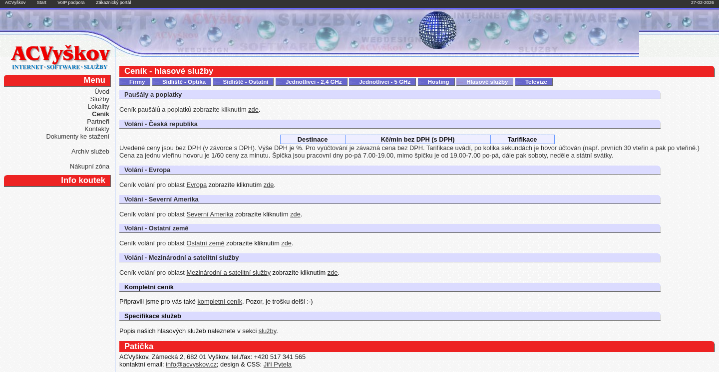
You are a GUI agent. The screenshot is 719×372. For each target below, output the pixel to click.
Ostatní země (205, 243)
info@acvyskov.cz (191, 364)
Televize (536, 82)
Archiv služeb (90, 151)
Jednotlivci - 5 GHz (384, 82)
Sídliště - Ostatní (246, 82)
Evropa (196, 184)
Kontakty (96, 129)
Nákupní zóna (89, 166)
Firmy (137, 82)
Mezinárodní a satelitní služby (228, 272)
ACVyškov (15, 2)
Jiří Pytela (278, 364)
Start (41, 2)
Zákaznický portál (113, 2)
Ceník (100, 114)
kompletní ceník (219, 301)
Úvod (101, 91)
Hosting (438, 82)
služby (267, 331)
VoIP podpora (70, 2)
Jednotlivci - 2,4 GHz (314, 82)
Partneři (98, 121)
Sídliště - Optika (184, 82)
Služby (99, 99)
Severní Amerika (209, 214)
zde (253, 109)
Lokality (98, 106)
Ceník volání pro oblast (152, 184)
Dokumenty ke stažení (77, 136)
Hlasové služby (487, 82)
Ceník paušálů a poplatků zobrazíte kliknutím (183, 109)
